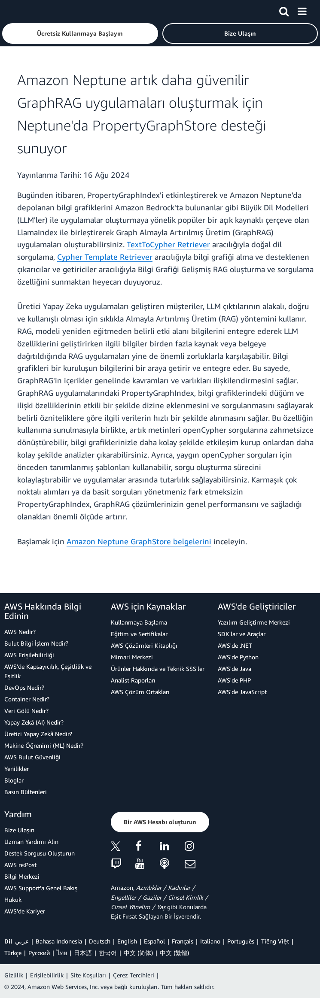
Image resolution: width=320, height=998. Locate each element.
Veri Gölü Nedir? (26, 710)
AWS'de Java (234, 668)
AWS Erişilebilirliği (29, 654)
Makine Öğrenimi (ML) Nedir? (43, 745)
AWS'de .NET (235, 645)
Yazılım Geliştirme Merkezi (254, 622)
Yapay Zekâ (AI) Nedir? (34, 722)
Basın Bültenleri (25, 791)
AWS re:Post (20, 864)
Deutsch (99, 941)
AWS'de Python (238, 657)
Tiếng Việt (275, 941)
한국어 (108, 952)
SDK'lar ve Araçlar (241, 633)
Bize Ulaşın (19, 830)
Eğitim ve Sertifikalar (139, 633)
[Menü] (302, 10)
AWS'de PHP (234, 680)
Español (154, 941)
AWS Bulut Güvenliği (32, 757)
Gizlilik (13, 975)
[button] (80, 33)
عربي (22, 941)
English (127, 941)
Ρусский (39, 952)
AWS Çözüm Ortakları (140, 691)
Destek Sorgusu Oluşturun (39, 853)
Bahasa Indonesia (59, 941)
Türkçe (12, 952)
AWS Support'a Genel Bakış (40, 888)
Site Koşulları (88, 975)
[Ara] (284, 10)
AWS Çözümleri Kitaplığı (144, 645)
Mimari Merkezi (132, 657)
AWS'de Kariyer (24, 911)
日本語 (83, 952)
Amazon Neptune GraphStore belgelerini (139, 541)
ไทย (62, 952)
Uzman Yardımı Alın (31, 841)
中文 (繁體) (174, 952)
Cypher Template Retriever (104, 256)
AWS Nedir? (20, 631)
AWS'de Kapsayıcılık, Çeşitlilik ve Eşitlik (47, 671)
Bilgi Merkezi (22, 876)
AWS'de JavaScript (242, 691)
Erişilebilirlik (47, 975)
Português (240, 941)
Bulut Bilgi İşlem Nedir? (36, 643)
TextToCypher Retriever (168, 244)
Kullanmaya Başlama (139, 622)
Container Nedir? (26, 699)
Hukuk (12, 899)
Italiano (210, 941)
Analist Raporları (133, 680)
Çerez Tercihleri (133, 975)
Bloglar (14, 780)
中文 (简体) (138, 952)
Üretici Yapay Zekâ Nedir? (38, 733)
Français (182, 941)
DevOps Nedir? (24, 687)
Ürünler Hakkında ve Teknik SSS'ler (157, 668)
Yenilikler (16, 768)
